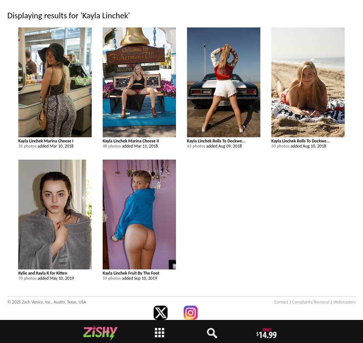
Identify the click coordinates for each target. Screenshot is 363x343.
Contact (281, 302)
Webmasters (344, 302)
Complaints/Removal (310, 302)
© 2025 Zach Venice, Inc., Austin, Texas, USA (46, 302)
